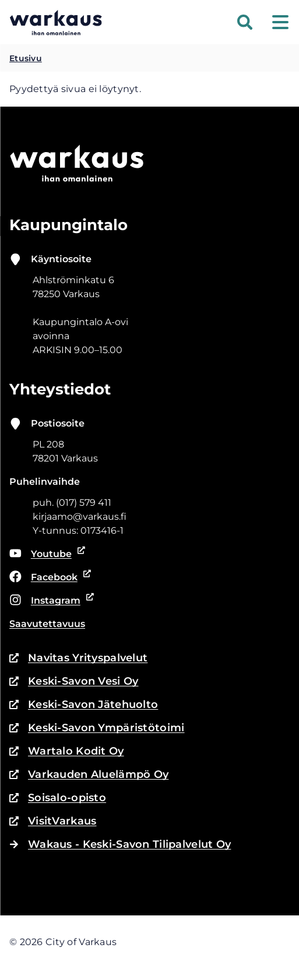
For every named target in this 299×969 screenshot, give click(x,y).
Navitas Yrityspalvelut (78, 658)
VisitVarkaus (52, 821)
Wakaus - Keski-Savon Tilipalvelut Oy (120, 844)
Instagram (49, 601)
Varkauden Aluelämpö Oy (88, 774)
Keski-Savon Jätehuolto (83, 704)
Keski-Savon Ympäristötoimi (97, 728)
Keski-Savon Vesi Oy (73, 681)
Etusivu (25, 58)
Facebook (48, 577)
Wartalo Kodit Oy (66, 751)
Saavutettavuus (47, 623)
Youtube (47, 554)
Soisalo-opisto (57, 798)
